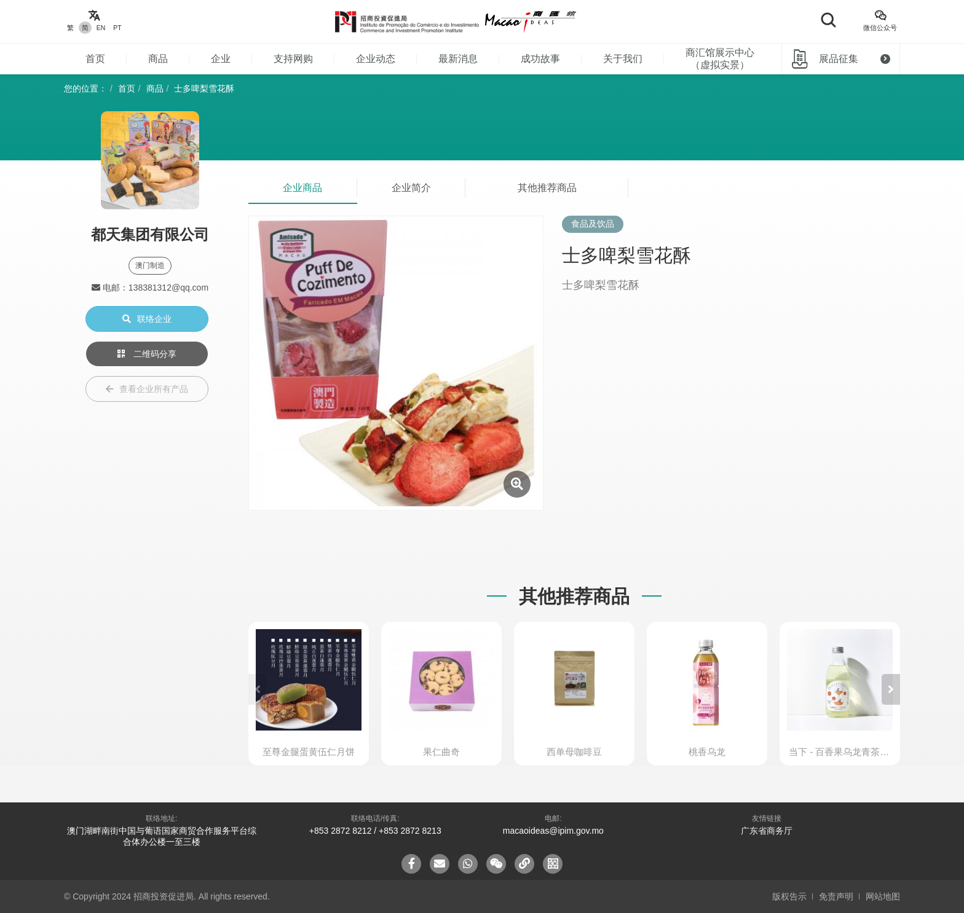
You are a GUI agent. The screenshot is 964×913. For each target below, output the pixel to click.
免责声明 (836, 896)
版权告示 (789, 896)
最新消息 (458, 58)
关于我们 (622, 58)
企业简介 (411, 187)
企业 (221, 58)
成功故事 (540, 58)
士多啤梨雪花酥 (204, 88)
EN (101, 27)
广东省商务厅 (766, 831)
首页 (95, 58)
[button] (891, 689)
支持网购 (293, 58)
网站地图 (883, 896)
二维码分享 (146, 354)
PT (117, 27)
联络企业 (147, 319)
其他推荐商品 (547, 187)
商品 (158, 58)
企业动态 (375, 58)
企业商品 (302, 187)
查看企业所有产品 (147, 389)
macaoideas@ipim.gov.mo (553, 831)
